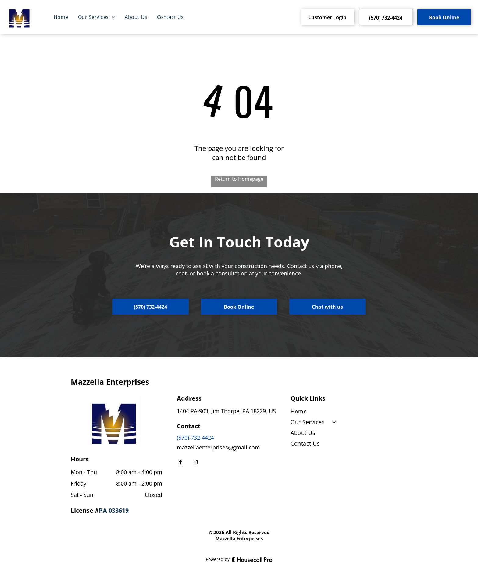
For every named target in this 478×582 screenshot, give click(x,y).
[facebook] (180, 462)
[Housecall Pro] (252, 559)
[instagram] (195, 462)
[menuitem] (61, 17)
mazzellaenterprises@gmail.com (218, 447)
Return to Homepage (239, 179)
